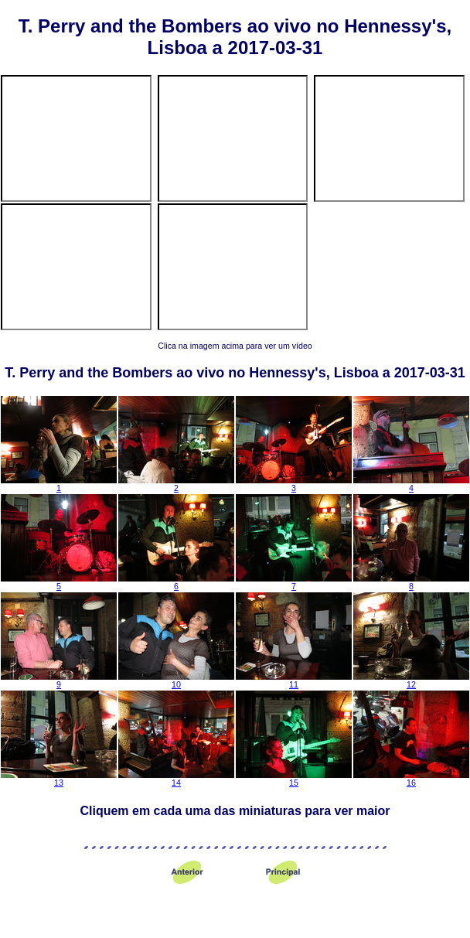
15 (294, 778)
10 (176, 680)
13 (59, 778)
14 (176, 778)
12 (411, 680)
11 (294, 680)
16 (411, 778)
